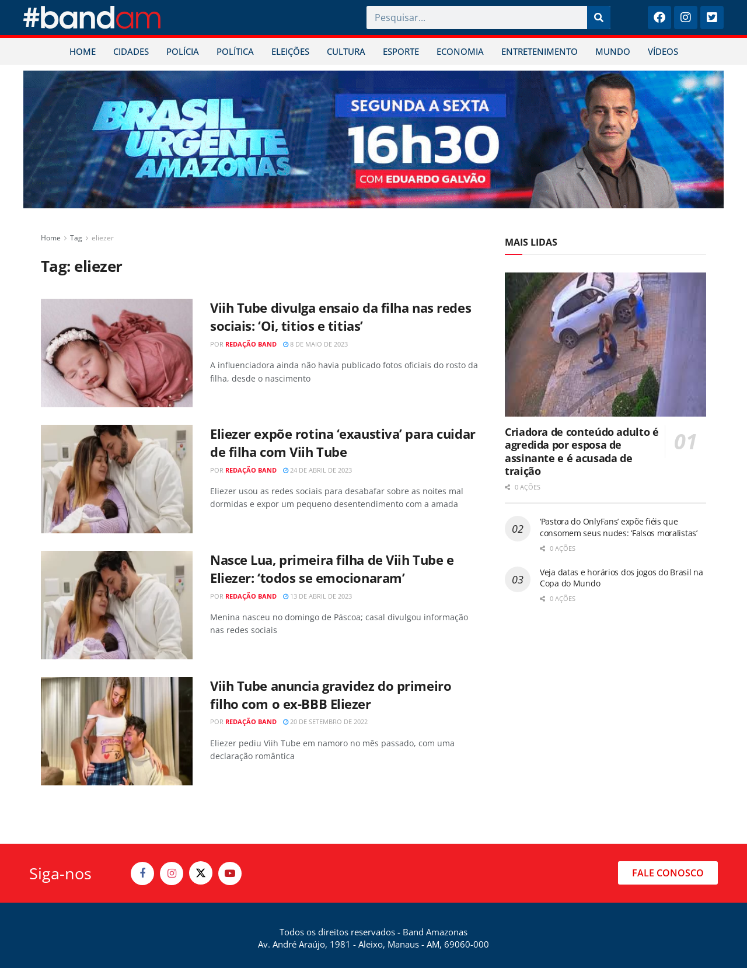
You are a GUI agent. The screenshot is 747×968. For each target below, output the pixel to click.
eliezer (103, 238)
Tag (76, 238)
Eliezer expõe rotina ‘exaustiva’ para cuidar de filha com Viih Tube (343, 442)
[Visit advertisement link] (373, 139)
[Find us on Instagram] (171, 873)
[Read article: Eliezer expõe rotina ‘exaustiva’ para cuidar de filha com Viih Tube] (117, 479)
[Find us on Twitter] (200, 873)
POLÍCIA (182, 51)
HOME (82, 51)
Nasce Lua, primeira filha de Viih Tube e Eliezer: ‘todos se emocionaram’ (331, 568)
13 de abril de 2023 (317, 596)
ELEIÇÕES (290, 51)
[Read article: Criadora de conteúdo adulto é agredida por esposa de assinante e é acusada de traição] (605, 344)
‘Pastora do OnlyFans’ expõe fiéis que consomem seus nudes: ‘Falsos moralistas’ (618, 527)
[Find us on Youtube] (230, 873)
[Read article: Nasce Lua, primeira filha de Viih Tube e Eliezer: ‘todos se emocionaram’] (117, 605)
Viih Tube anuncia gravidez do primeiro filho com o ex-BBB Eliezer (330, 694)
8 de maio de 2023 (315, 344)
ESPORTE (401, 51)
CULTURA (346, 51)
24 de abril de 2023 (317, 470)
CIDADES (131, 51)
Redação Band (251, 344)
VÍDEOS (663, 51)
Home (51, 238)
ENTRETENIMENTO (539, 51)
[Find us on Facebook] (142, 873)
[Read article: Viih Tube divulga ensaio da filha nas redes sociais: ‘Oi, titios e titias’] (117, 353)
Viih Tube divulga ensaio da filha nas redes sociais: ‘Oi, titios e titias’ (340, 316)
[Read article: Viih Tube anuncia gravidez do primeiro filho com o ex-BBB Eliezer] (117, 731)
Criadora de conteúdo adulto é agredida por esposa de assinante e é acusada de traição (582, 451)
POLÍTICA (235, 51)
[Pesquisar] (598, 17)
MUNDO (612, 51)
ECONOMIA (460, 51)
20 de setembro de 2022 (325, 721)
